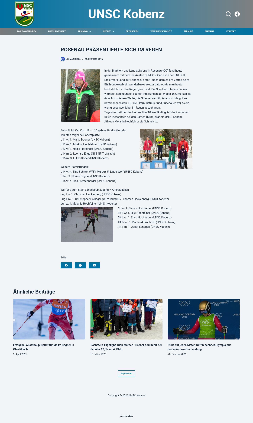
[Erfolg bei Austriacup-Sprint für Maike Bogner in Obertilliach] (49, 319)
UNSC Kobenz (126, 14)
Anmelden (126, 416)
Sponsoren (132, 31)
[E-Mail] (94, 265)
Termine (188, 31)
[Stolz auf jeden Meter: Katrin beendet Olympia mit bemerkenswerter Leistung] (204, 319)
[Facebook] (237, 14)
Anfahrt (209, 31)
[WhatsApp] (80, 265)
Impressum (126, 373)
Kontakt (231, 31)
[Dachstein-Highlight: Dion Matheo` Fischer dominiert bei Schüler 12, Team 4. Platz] (126, 319)
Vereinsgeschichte (161, 31)
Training (85, 31)
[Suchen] (228, 14)
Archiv (109, 31)
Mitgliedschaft (57, 31)
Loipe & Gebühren (26, 31)
